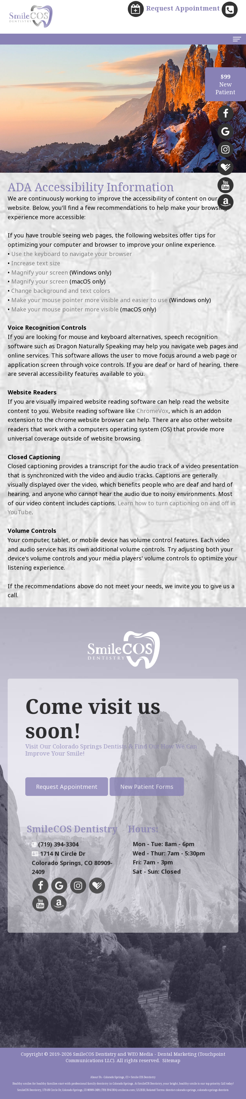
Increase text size (35, 263)
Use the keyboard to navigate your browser (71, 254)
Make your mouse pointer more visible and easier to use (89, 300)
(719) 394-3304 (58, 861)
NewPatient (225, 84)
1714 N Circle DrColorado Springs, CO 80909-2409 (72, 880)
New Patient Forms (129, 786)
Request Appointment (49, 786)
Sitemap (171, 1060)
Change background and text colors (60, 290)
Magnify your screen (39, 272)
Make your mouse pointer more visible (65, 309)
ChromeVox (152, 411)
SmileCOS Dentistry (94, 1054)
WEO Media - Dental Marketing (162, 1054)
